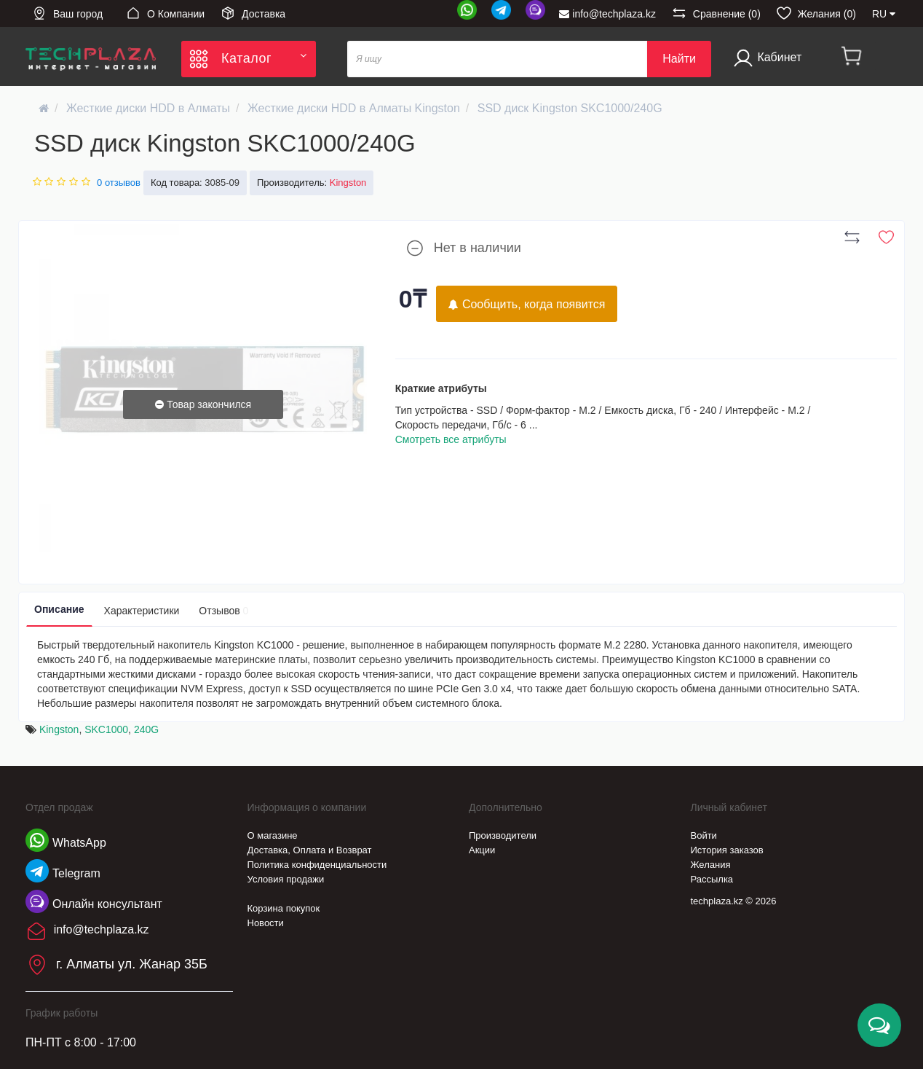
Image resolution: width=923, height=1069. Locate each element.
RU (883, 14)
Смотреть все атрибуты (451, 439)
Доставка (253, 13)
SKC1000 (106, 729)
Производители (502, 835)
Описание (59, 609)
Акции (482, 850)
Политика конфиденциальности (317, 864)
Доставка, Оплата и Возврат (309, 850)
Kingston (59, 729)
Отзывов (223, 610)
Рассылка (712, 879)
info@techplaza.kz (607, 14)
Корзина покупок (283, 908)
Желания (711, 864)
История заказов (727, 850)
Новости (265, 922)
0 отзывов (118, 182)
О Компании (165, 13)
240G (146, 729)
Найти (679, 58)
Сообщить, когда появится (526, 304)
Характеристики (142, 610)
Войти (704, 835)
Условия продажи (286, 879)
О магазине (272, 835)
